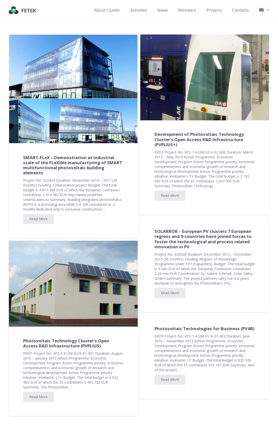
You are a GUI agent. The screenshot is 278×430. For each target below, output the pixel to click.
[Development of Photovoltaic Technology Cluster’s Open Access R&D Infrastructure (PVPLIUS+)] (204, 77)
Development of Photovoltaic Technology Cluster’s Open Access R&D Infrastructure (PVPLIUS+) (199, 139)
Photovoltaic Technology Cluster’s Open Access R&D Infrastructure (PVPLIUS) (66, 343)
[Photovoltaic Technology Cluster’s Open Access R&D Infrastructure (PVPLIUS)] (73, 284)
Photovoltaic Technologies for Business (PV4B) (204, 328)
